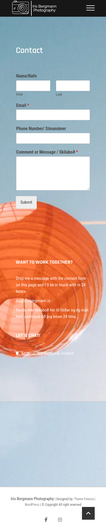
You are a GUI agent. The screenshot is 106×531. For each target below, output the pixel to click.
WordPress (32, 505)
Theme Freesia (84, 499)
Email (22, 105)
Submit (26, 202)
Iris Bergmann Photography (32, 498)
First (19, 94)
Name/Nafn (26, 76)
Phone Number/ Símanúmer (41, 128)
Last (59, 94)
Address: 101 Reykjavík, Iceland (44, 353)
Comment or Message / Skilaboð (47, 152)
